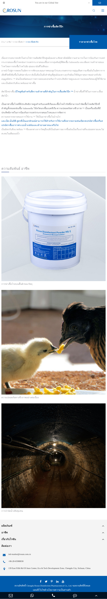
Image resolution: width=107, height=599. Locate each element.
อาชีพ (9, 42)
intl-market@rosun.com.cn (16, 555)
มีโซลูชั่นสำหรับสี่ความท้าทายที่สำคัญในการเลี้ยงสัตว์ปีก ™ (44, 91)
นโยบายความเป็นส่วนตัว (59, 590)
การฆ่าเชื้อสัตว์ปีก (32, 42)
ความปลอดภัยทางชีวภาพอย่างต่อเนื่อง (20, 397)
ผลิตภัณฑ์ (6, 525)
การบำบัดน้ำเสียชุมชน (12, 511)
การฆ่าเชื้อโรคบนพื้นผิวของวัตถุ (16, 284)
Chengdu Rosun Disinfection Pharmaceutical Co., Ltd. (49, 586)
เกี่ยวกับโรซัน (8, 539)
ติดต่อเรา (6, 546)
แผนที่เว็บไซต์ (39, 590)
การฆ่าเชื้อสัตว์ (18, 42)
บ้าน (3, 42)
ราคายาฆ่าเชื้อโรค (88, 42)
